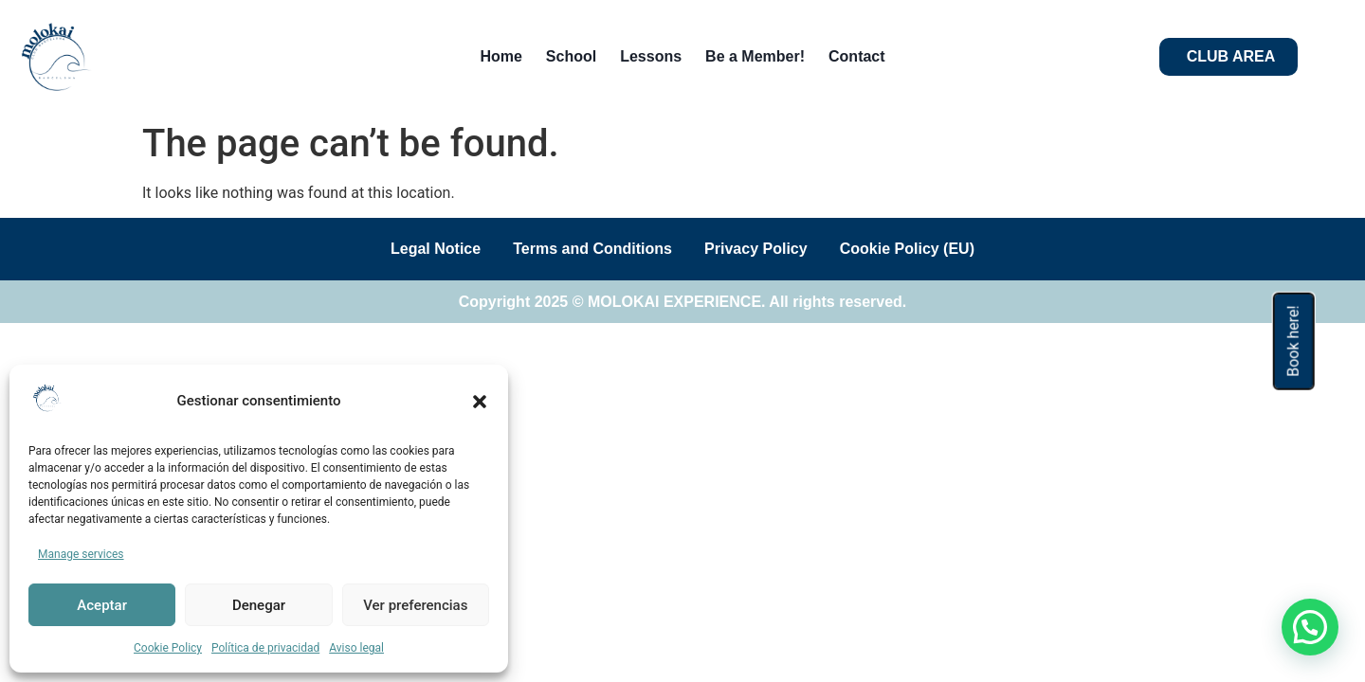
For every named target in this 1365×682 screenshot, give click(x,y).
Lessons (651, 56)
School (571, 56)
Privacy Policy (758, 249)
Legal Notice (427, 249)
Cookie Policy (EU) (915, 249)
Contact (856, 56)
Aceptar (102, 605)
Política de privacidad (265, 648)
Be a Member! (755, 56)
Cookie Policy (168, 648)
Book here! (1293, 340)
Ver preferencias (415, 605)
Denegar (258, 605)
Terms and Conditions (589, 249)
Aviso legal (356, 648)
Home (500, 56)
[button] (479, 401)
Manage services (81, 554)
